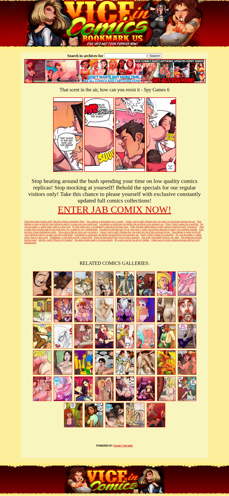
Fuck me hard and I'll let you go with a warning (117, 237)
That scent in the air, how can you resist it (78, 232)
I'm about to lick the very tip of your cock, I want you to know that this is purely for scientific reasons (148, 229)
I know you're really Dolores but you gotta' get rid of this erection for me (160, 221)
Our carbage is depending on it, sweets (105, 221)
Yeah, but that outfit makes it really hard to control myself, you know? (163, 226)
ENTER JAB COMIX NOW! (114, 209)
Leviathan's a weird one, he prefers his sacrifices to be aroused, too (131, 224)
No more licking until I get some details (94, 240)
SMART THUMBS (123, 445)
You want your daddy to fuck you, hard (160, 237)
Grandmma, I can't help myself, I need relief (71, 237)
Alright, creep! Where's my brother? (55, 240)
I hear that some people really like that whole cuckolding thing (54, 221)
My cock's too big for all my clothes (131, 240)
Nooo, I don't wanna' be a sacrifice (181, 224)
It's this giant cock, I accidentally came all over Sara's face (100, 226)
